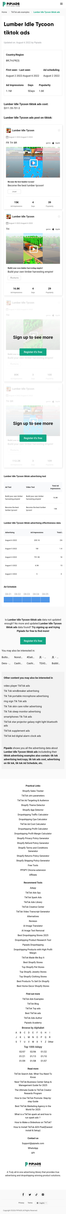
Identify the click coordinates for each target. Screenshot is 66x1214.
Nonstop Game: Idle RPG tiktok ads (20, 657)
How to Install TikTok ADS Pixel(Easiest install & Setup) (33, 1129)
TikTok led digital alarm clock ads (22, 735)
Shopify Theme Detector (33, 805)
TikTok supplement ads (17, 730)
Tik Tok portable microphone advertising (26, 696)
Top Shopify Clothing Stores (33, 976)
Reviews (33, 921)
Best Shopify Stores (33, 962)
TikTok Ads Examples (33, 999)
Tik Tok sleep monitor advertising (22, 711)
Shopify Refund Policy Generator (33, 843)
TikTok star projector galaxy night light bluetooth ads (30, 723)
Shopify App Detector (33, 810)
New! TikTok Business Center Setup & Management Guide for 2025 (33, 1084)
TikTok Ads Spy (33, 892)
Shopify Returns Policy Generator (33, 856)
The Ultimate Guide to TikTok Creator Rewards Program (33, 1092)
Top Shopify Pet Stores (33, 967)
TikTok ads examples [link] (20, 12)
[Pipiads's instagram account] (43, 1194)
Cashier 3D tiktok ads (20, 663)
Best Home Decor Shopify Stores (33, 986)
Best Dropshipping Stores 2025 (33, 935)
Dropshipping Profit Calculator (33, 829)
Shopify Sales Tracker (33, 791)
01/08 (33, 1061)
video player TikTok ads (17, 685)
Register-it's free (33, 352)
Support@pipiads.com (33, 1143)
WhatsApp (33, 1148)
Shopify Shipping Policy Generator (33, 860)
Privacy (21, 1203)
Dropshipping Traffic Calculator (33, 814)
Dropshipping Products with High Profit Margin (33, 951)
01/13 (33, 1056)
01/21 (22, 1056)
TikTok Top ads (32, 1008)
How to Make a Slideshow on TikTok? (33, 1122)
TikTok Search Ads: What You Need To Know (33, 1076)
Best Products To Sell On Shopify (33, 981)
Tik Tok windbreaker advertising (21, 690)
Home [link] (4, 12)
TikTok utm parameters (33, 795)
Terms (30, 1203)
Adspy (33, 888)
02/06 (33, 1051)
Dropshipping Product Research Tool (33, 940)
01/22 (44, 1051)
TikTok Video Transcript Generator (33, 911)
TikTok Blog (33, 1003)
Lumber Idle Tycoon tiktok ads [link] (46, 12)
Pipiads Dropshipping (33, 944)
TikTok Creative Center (33, 907)
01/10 (44, 1056)
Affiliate (33, 875)
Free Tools (33, 865)
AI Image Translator (33, 926)
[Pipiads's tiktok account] (36, 1194)
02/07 (22, 1051)
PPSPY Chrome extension (33, 870)
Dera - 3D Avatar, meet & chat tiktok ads (8, 663)
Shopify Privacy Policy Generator (33, 838)
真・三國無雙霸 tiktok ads (45, 657)
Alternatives (33, 916)
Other (49, 1041)
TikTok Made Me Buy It (33, 957)
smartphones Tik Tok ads (18, 716)
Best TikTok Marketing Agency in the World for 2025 (33, 1108)
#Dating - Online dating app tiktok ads (33, 657)
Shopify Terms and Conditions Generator (33, 849)
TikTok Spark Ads (33, 897)
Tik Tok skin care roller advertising (23, 706)
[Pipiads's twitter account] (30, 1194)
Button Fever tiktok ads (8, 657)
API (33, 1153)
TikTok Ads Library (33, 902)
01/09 (22, 1061)
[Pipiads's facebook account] (23, 1194)
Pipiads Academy (33, 1022)
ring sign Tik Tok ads (15, 701)
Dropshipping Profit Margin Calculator (33, 833)
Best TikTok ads (33, 1013)
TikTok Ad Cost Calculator (33, 824)
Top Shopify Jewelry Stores (33, 972)
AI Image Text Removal (33, 930)
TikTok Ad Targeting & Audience (33, 800)
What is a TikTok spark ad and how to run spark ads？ (33, 1116)
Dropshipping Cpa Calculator (33, 819)
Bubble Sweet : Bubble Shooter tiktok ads (58, 663)
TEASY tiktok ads (45, 663)
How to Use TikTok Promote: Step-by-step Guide (33, 1100)
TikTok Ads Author (33, 1018)
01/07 (44, 1061)
